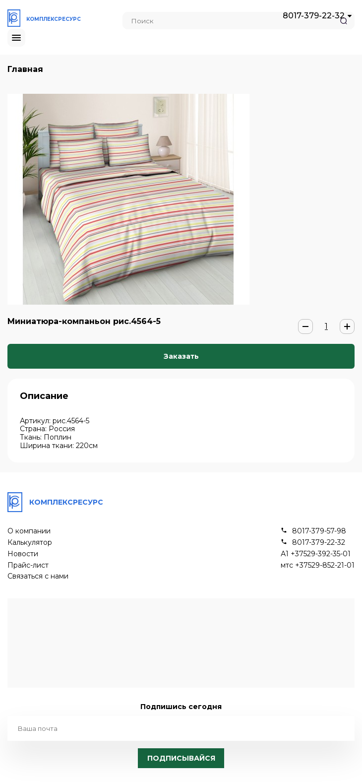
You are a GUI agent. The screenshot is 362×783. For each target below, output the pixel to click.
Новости (22, 554)
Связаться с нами (37, 576)
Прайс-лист (28, 565)
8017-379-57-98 (319, 531)
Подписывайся (181, 758)
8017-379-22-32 (314, 15)
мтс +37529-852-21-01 (318, 565)
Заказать (181, 356)
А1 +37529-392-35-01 (316, 554)
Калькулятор (29, 542)
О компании (29, 531)
